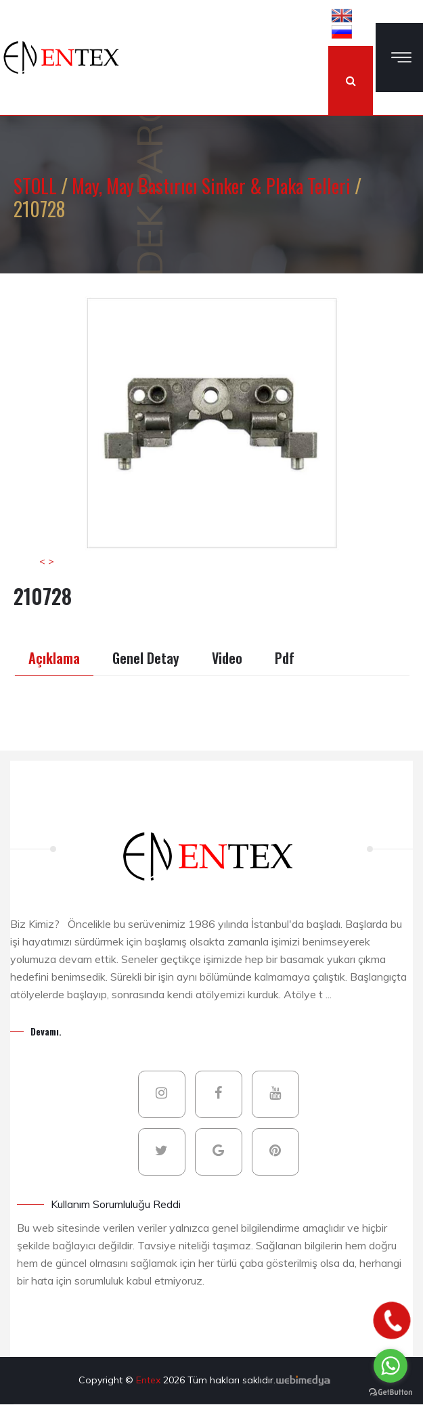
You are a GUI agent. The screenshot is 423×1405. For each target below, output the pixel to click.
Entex (149, 1380)
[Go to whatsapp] (390, 1366)
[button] (342, 15)
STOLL (37, 186)
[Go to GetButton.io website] (390, 1391)
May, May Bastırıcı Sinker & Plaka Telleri (213, 186)
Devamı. (46, 1031)
